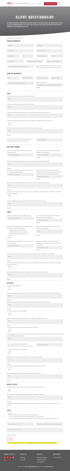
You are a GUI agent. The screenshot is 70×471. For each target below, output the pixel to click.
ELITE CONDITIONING (30, 466)
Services (39, 3)
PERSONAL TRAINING (42, 457)
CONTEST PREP (40, 462)
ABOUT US (22, 457)
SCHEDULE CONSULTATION (50, 3)
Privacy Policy (49, 466)
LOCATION (22, 459)
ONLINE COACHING (41, 459)
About (32, 3)
